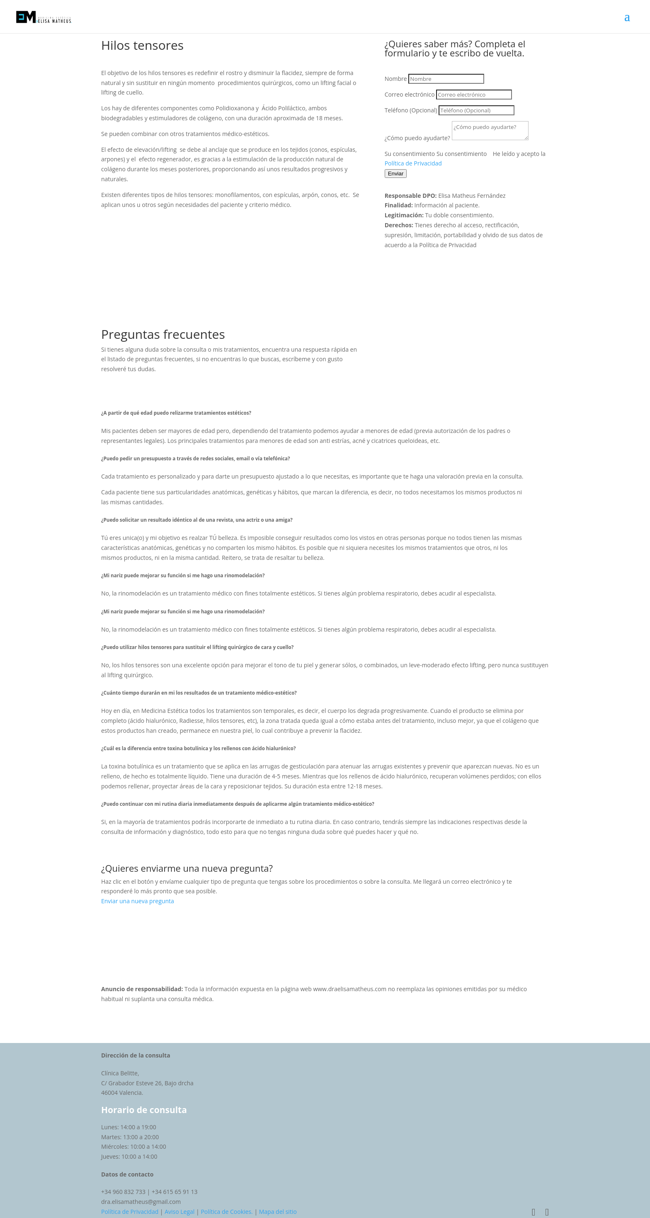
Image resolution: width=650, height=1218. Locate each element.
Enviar (396, 173)
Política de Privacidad (413, 163)
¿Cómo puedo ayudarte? (417, 138)
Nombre (396, 79)
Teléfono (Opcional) (411, 110)
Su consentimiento (410, 154)
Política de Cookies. (226, 1212)
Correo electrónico (410, 94)
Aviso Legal (179, 1212)
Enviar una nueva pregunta (137, 901)
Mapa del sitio (278, 1212)
